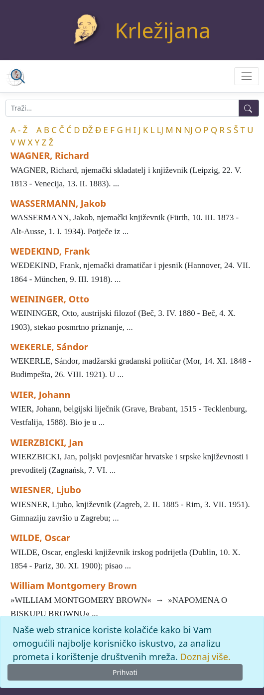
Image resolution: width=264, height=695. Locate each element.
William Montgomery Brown (73, 585)
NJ (188, 130)
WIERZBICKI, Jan (46, 442)
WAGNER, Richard (49, 155)
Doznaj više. (205, 657)
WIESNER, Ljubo (45, 490)
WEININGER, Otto (49, 299)
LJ (160, 130)
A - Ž (18, 130)
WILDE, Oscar (40, 538)
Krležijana (163, 30)
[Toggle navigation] (246, 76)
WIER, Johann (40, 395)
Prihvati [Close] (125, 672)
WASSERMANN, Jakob (58, 203)
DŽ (87, 130)
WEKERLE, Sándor (49, 347)
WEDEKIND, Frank (50, 251)
